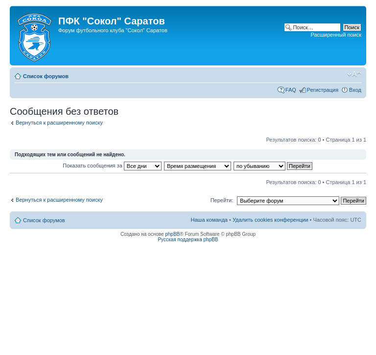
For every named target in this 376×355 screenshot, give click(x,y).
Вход (355, 90)
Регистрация (322, 90)
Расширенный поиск (335, 35)
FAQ (290, 90)
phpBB (172, 234)
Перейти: (222, 200)
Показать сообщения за (112, 165)
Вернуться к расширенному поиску (59, 122)
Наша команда (209, 220)
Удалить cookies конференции (270, 220)
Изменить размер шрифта (354, 74)
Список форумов (46, 76)
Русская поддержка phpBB (188, 239)
